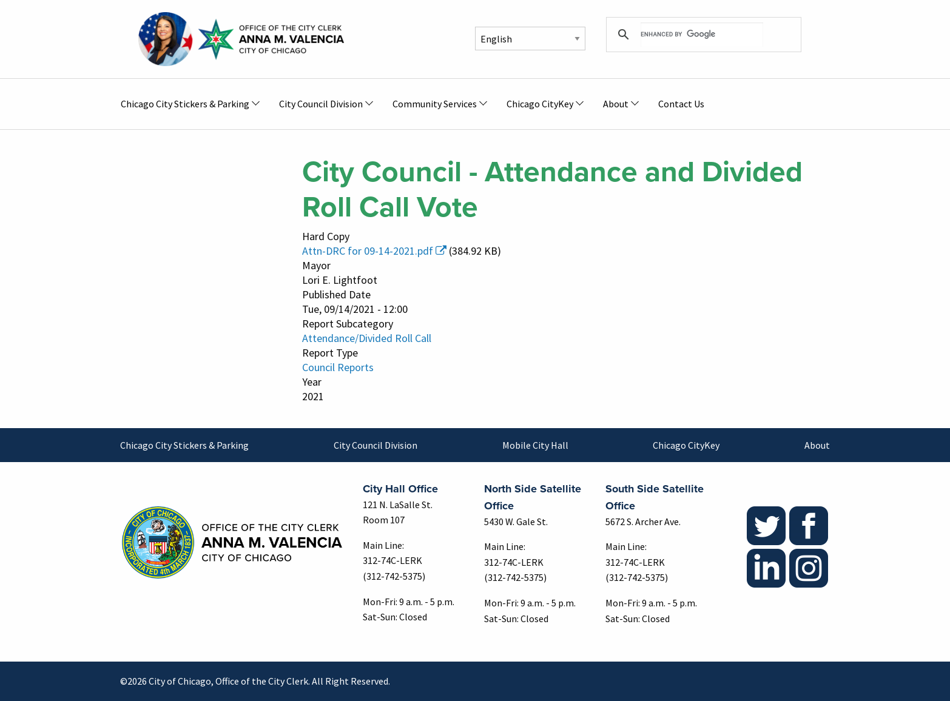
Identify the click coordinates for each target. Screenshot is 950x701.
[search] (702, 34)
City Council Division (375, 445)
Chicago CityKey (686, 445)
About (817, 445)
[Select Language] (530, 38)
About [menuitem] (615, 104)
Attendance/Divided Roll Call (366, 338)
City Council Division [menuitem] (321, 104)
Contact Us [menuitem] (681, 104)
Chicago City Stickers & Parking (184, 445)
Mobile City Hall (535, 445)
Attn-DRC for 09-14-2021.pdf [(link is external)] (374, 251)
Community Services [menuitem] (434, 104)
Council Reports (338, 367)
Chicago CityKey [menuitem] (540, 104)
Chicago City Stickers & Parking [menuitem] (185, 104)
